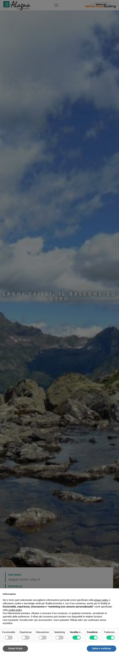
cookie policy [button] (15, 610)
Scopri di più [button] (15, 648)
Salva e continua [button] (101, 648)
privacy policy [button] (101, 600)
